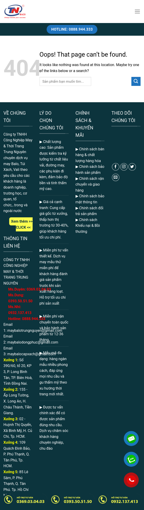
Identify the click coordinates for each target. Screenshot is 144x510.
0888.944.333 (33, 319)
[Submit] (136, 81)
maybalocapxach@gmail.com (31, 354)
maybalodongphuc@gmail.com (32, 342)
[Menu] (137, 11)
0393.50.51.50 (20, 301)
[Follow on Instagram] (124, 167)
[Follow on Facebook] (115, 167)
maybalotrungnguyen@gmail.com (34, 330)
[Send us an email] (115, 177)
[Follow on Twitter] (132, 167)
